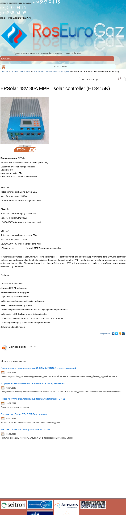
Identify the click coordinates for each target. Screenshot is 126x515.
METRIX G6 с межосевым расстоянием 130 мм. (25, 429)
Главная (4, 71)
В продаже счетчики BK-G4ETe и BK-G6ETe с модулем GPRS (33, 383)
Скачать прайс (17, 346)
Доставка (6, 58)
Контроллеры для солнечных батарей (50, 71)
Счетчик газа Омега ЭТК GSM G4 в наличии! (24, 414)
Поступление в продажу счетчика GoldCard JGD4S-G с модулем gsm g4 (38, 368)
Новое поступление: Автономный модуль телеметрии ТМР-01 (33, 399)
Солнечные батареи (20, 71)
